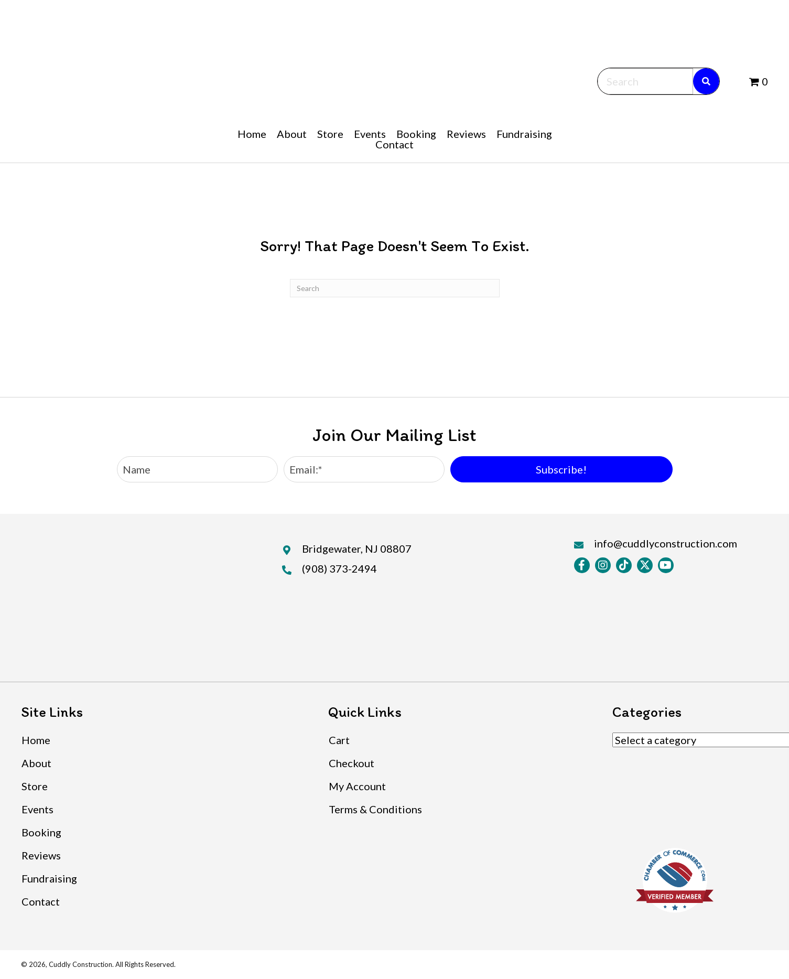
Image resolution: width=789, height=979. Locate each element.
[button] (561, 469)
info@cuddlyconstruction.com (665, 543)
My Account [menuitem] (357, 786)
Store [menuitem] (34, 786)
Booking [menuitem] (41, 832)
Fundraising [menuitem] (49, 878)
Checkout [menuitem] (351, 763)
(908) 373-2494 (339, 568)
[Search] (395, 288)
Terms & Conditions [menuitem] (375, 809)
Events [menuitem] (37, 809)
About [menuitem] (36, 763)
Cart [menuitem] (339, 740)
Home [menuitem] (35, 740)
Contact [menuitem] (40, 901)
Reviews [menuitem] (41, 855)
